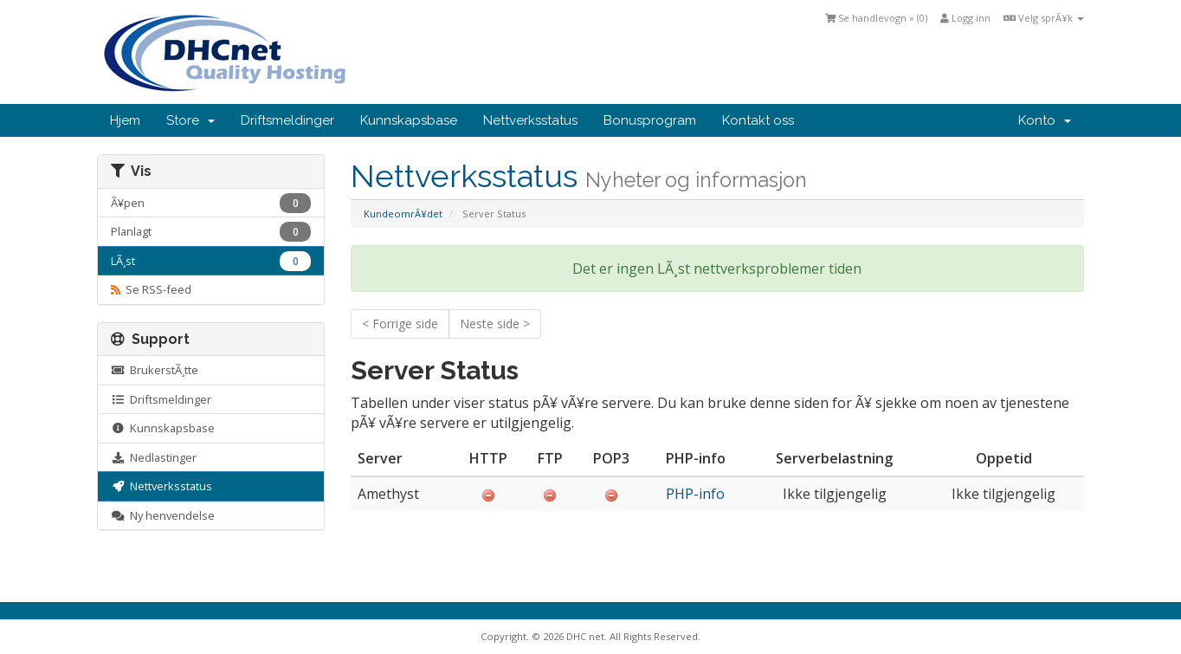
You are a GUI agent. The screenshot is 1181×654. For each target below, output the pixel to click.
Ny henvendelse (163, 515)
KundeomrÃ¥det (403, 213)
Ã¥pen (211, 203)
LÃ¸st (211, 261)
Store (190, 120)
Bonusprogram (649, 120)
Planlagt (211, 232)
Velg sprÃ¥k (1044, 17)
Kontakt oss (758, 120)
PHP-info (695, 493)
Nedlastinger (154, 457)
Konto (1044, 120)
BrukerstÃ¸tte (154, 370)
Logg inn (965, 17)
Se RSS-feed (151, 289)
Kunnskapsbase (408, 120)
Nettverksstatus (530, 120)
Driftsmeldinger (287, 120)
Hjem (125, 120)
